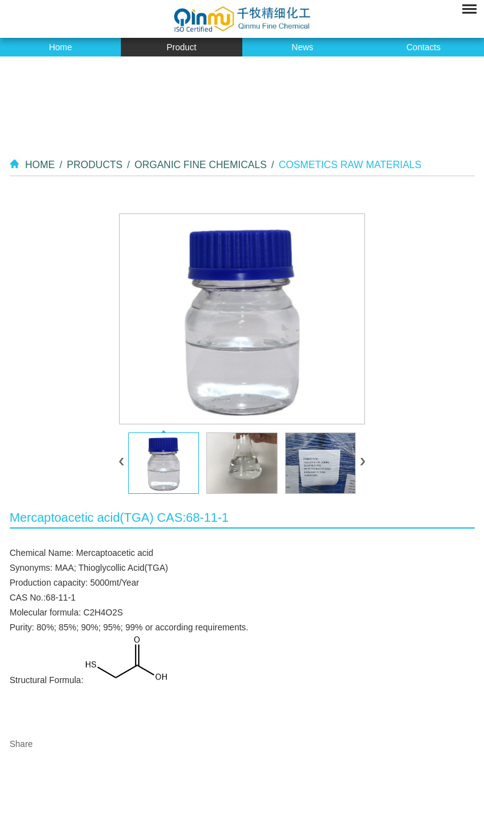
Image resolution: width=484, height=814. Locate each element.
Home (60, 47)
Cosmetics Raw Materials (350, 164)
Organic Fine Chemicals (200, 164)
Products (95, 164)
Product (181, 47)
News (303, 47)
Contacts (424, 47)
